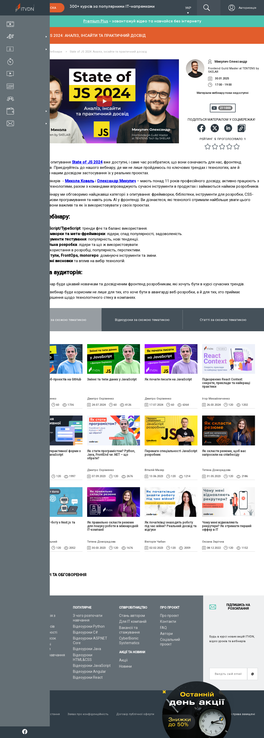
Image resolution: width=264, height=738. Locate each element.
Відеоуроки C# (85, 632)
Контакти (168, 621)
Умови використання (45, 714)
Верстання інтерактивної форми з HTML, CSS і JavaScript (55, 453)
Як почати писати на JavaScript (168, 379)
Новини (125, 666)
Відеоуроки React (88, 677)
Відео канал (40, 661)
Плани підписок (43, 638)
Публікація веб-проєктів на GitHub (55, 379)
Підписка (48, 8)
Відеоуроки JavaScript (92, 666)
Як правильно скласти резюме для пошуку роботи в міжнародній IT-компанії (112, 526)
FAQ (163, 628)
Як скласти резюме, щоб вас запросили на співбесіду (224, 453)
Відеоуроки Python (89, 626)
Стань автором (132, 615)
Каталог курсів (42, 626)
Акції (123, 660)
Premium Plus (95, 21)
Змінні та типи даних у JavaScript (112, 379)
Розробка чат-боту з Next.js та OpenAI (52, 524)
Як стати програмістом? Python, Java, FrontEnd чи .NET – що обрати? (111, 454)
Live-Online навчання (47, 655)
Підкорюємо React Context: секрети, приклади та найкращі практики (226, 383)
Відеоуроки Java (87, 649)
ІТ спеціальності (43, 632)
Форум (35, 673)
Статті (35, 667)
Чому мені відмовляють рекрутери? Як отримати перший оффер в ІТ (226, 526)
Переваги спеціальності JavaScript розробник (171, 453)
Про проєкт (169, 615)
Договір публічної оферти (135, 714)
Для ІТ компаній (132, 621)
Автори (166, 634)
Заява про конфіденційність (88, 714)
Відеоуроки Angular (89, 671)
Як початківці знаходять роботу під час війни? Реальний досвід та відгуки (170, 526)
